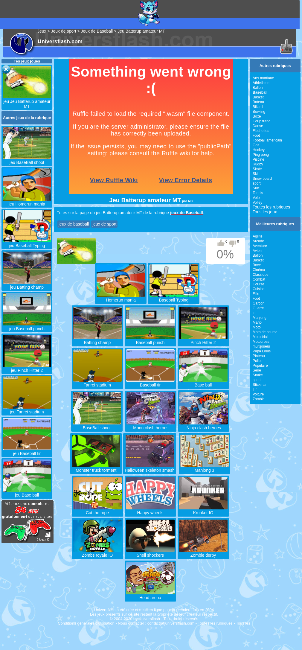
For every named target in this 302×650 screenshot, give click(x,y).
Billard (258, 107)
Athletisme (261, 83)
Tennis (258, 193)
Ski (255, 174)
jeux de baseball (74, 224)
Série (257, 370)
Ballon (258, 88)
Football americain (267, 140)
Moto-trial (260, 337)
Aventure (260, 246)
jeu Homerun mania (27, 201)
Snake (258, 375)
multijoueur (261, 346)
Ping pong (261, 155)
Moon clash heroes (150, 425)
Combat (259, 279)
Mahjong (259, 318)
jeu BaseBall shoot (27, 160)
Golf (256, 145)
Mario (257, 322)
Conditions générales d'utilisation (86, 623)
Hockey (259, 150)
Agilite (258, 236)
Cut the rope (97, 510)
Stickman (260, 385)
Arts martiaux (263, 78)
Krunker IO (203, 510)
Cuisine (259, 289)
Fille (256, 294)
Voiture (258, 394)
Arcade (258, 241)
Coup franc (261, 121)
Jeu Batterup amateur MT (141, 31)
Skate (257, 169)
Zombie (259, 399)
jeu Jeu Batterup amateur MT (27, 101)
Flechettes (261, 131)
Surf (256, 188)
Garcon (258, 303)
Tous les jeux (265, 211)
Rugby (258, 164)
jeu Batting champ (27, 285)
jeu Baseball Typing (27, 243)
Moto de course (265, 332)
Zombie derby (203, 553)
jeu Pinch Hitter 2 (27, 368)
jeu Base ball (27, 492)
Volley (257, 202)
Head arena (150, 595)
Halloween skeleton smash (150, 468)
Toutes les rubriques (271, 207)
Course (258, 284)
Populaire (260, 365)
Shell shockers (150, 553)
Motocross (261, 342)
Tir (255, 389)
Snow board (262, 178)
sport (257, 183)
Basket (258, 97)
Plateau (259, 356)
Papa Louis (262, 351)
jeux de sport (104, 224)
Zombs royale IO (97, 553)
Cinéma (259, 270)
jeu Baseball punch (27, 326)
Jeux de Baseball (97, 31)
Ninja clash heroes (203, 425)
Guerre (258, 308)
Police (258, 361)
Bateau (258, 102)
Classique (261, 275)
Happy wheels (150, 510)
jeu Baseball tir (27, 451)
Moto (257, 327)
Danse (258, 126)
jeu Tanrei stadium (27, 409)
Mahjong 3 (204, 468)
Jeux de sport (63, 31)
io (254, 313)
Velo (256, 198)
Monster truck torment (96, 468)
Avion (257, 251)
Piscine (258, 159)
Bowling (259, 111)
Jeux (41, 31)
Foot (256, 135)
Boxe (257, 116)
